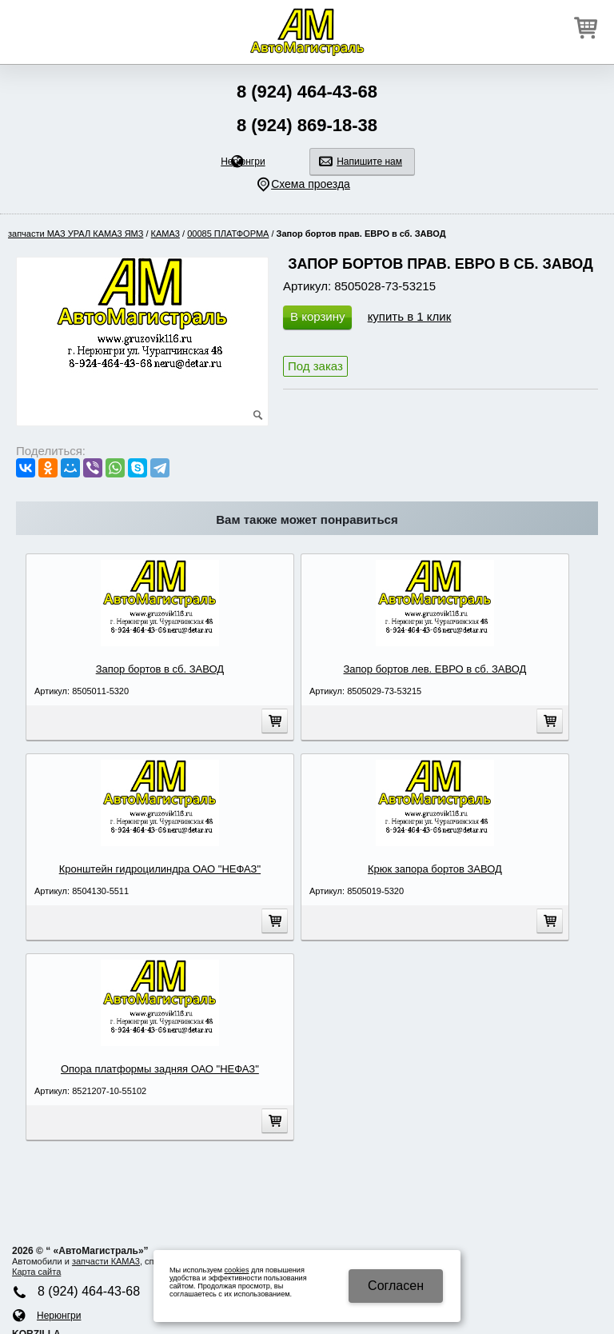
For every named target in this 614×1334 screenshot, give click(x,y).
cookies (237, 1270)
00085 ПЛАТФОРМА (228, 233)
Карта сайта (36, 1271)
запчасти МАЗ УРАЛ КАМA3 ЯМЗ (75, 233)
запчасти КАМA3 (106, 1261)
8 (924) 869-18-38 (307, 125)
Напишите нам (369, 161)
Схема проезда (310, 184)
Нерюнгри (243, 161)
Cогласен (396, 1285)
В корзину (317, 316)
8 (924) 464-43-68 (307, 92)
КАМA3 (165, 233)
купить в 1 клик (410, 316)
